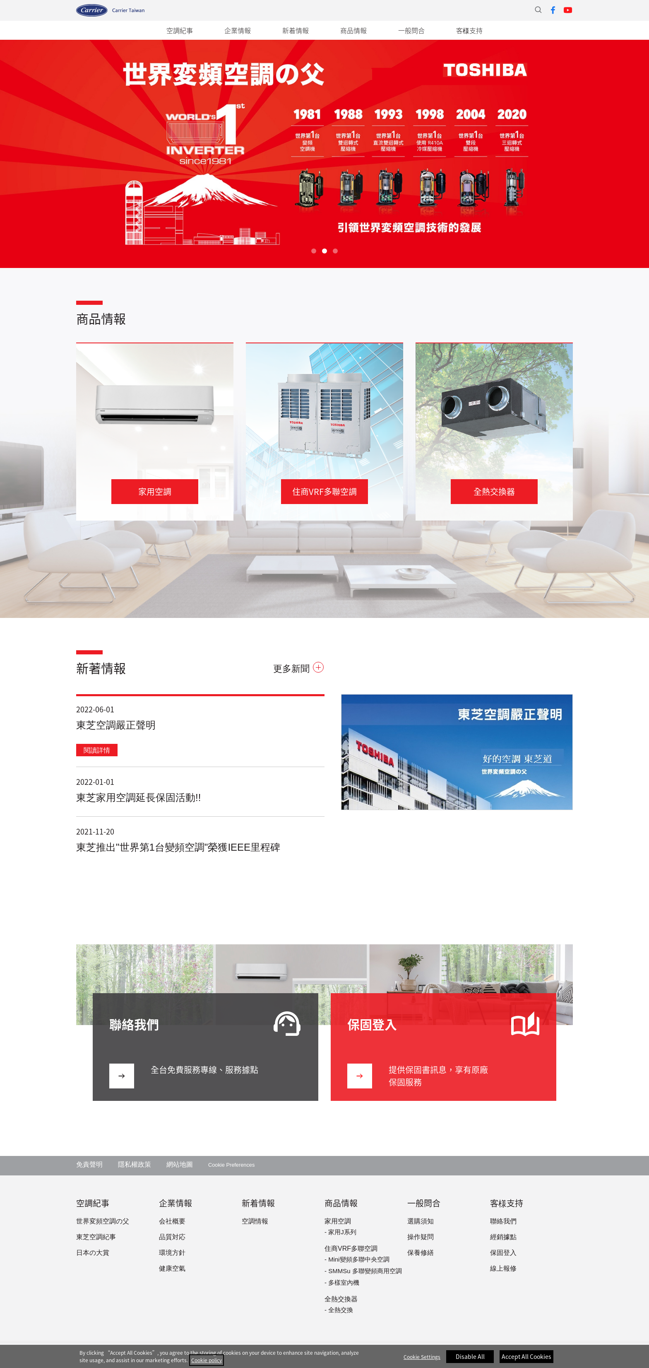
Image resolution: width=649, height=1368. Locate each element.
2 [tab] (324, 251)
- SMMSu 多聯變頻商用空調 (363, 1271)
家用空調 (337, 1221)
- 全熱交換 (338, 1310)
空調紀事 (179, 30)
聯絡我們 (503, 1221)
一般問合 (411, 30)
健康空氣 (172, 1268)
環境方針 (172, 1253)
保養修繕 (420, 1253)
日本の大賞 (92, 1253)
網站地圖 (179, 1164)
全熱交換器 (341, 1299)
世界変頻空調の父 (102, 1221)
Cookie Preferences (231, 1165)
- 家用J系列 (340, 1232)
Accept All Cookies (526, 1361)
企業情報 (237, 30)
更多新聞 (298, 668)
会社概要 (172, 1221)
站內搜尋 (538, 9)
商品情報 (353, 30)
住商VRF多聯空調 (350, 1248)
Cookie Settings (422, 1361)
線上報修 (503, 1268)
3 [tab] (335, 251)
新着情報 (295, 30)
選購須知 (420, 1221)
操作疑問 (420, 1237)
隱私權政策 (134, 1164)
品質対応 (172, 1237)
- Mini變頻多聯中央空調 (356, 1260)
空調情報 (255, 1221)
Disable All (470, 1361)
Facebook (553, 10)
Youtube (568, 10)
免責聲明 (89, 1164)
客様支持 (469, 30)
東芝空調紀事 (96, 1237)
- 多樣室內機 (341, 1283)
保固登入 (503, 1253)
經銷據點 (503, 1237)
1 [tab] (313, 251)
